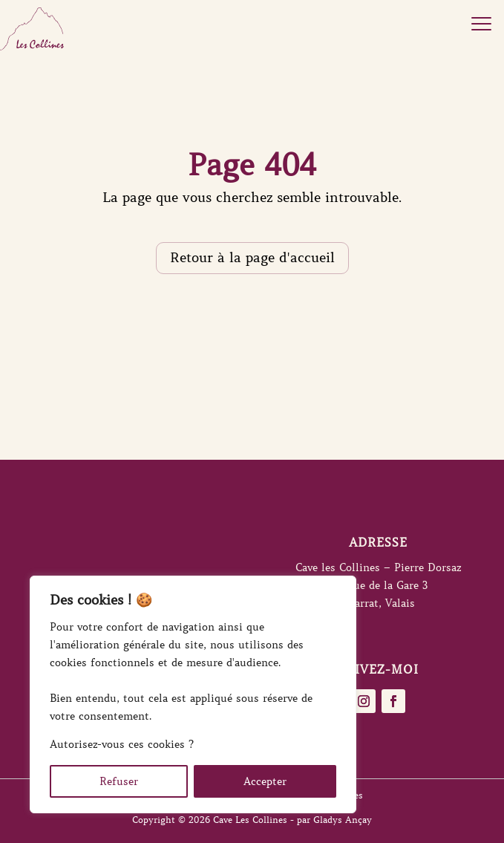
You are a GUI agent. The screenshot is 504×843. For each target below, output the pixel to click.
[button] (481, 22)
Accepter (265, 781)
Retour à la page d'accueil (252, 258)
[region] (193, 694)
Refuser (118, 781)
